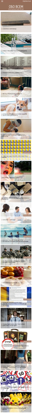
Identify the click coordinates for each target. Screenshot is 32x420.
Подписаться (27, 1)
